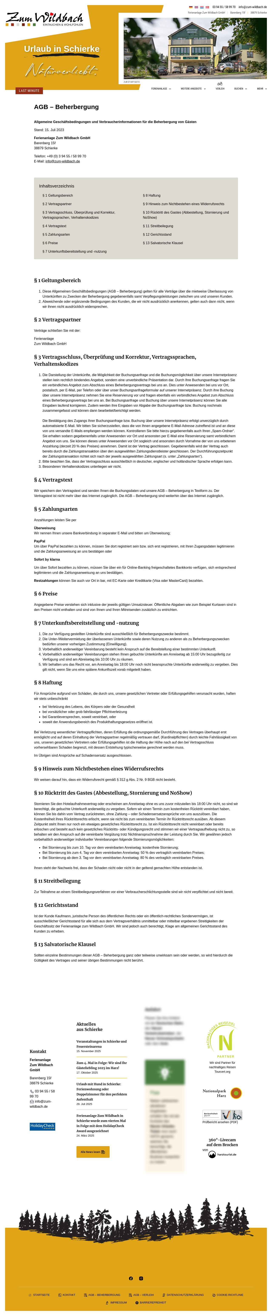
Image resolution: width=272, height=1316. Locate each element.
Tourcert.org (222, 1071)
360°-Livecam (222, 1140)
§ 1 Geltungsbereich (57, 195)
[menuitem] (191, 7)
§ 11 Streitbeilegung (158, 226)
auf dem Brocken (222, 1144)
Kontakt (66, 1295)
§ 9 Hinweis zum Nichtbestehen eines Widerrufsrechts (183, 204)
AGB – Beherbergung (102, 1295)
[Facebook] (131, 1278)
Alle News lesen (93, 1152)
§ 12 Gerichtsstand (157, 234)
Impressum (116, 1302)
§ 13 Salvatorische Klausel (163, 243)
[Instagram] (141, 1278)
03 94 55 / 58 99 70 (223, 7)
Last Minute (29, 91)
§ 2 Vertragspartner (57, 204)
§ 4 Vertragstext (54, 226)
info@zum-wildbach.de (253, 7)
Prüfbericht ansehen (216, 1122)
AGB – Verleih (141, 1295)
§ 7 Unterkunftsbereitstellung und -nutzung (74, 251)
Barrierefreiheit (150, 1302)
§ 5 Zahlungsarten (56, 234)
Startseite (39, 1295)
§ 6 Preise (50, 243)
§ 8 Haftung (152, 195)
